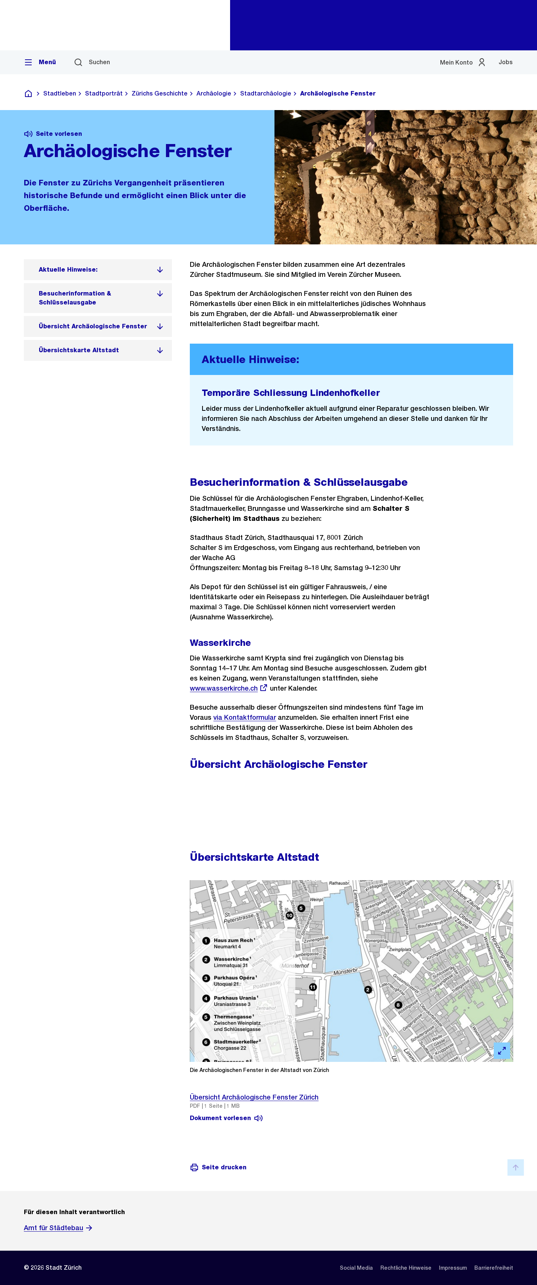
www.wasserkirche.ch (229, 688)
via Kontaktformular (244, 717)
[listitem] (98, 269)
